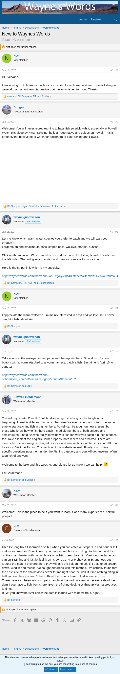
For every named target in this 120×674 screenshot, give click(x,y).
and (19, 386)
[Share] (111, 70)
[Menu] (5, 19)
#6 (116, 411)
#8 (116, 540)
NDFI (8, 39)
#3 (116, 231)
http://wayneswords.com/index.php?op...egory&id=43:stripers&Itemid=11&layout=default (60, 276)
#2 (116, 122)
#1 (116, 70)
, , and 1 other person (37, 206)
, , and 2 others (29, 96)
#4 (116, 308)
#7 (116, 505)
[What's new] (107, 19)
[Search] (115, 19)
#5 (116, 351)
